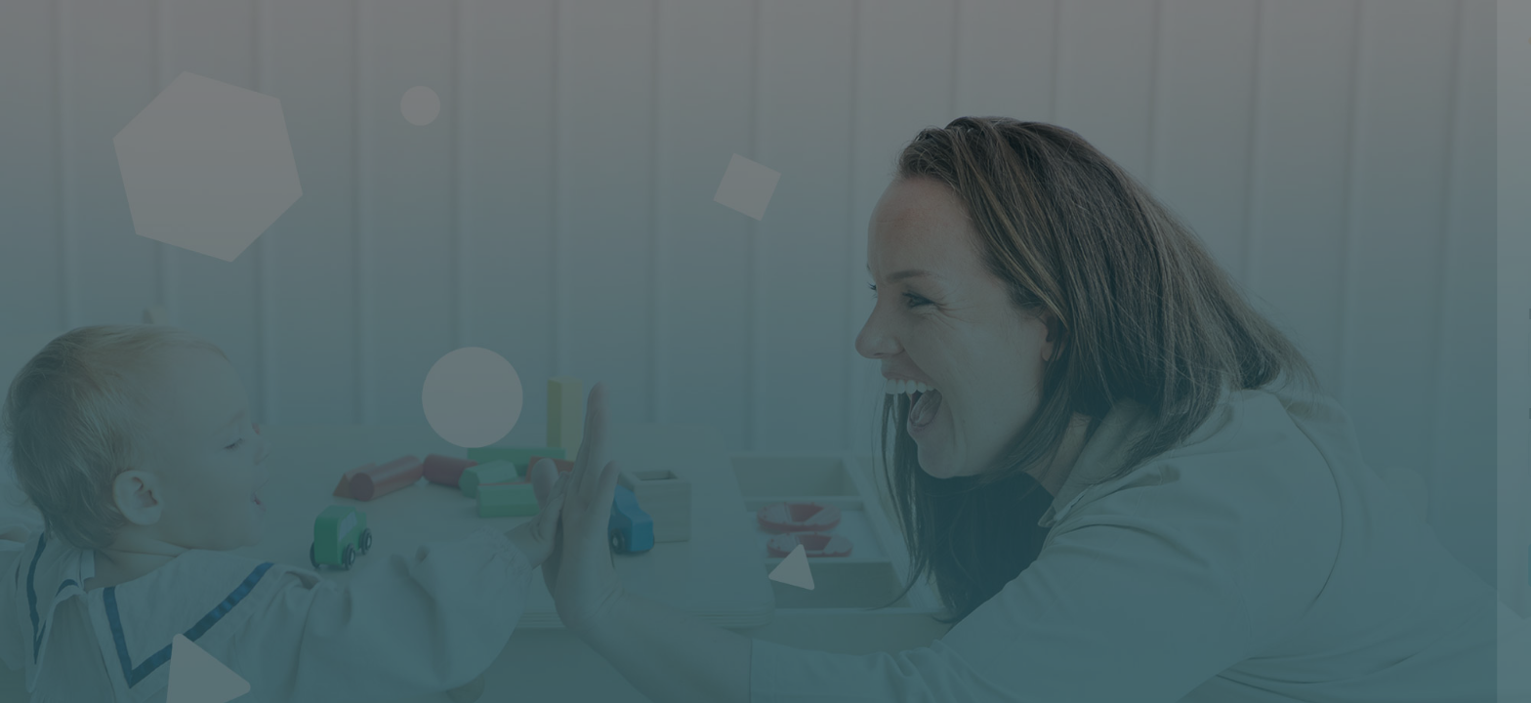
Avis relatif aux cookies (1391, 687)
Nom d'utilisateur (1206, 314)
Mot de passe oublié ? (1439, 510)
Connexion (1325, 565)
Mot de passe (1193, 414)
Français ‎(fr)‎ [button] (1225, 687)
